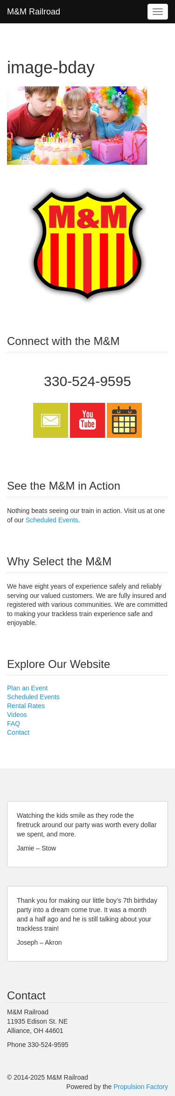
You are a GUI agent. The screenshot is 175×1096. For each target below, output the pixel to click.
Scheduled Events (52, 520)
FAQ (13, 723)
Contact (18, 732)
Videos (17, 714)
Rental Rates (26, 706)
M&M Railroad (33, 11)
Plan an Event (27, 688)
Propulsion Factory (140, 1086)
